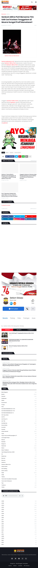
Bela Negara (19, 392)
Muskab (19, 442)
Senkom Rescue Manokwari (12, 55)
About (14, 565)
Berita (8, 14)
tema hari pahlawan (19, 481)
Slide (19, 473)
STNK (19, 475)
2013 (19, 528)
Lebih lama (33, 208)
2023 (19, 507)
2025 (19, 503)
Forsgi (19, 404)
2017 (19, 520)
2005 (19, 536)
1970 (19, 544)
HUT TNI (19, 421)
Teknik (19, 477)
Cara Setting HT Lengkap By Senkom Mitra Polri (21, 333)
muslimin (4, 123)
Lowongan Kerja (19, 437)
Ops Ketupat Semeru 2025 (19, 452)
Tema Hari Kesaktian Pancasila (19, 479)
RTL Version (26, 565)
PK (19, 454)
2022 (19, 509)
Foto (19, 406)
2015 (19, 524)
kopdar (19, 429)
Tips (19, 483)
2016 (19, 522)
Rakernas (19, 456)
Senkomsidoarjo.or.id (8, 61)
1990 (19, 540)
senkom (19, 462)
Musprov (19, 444)
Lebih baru (4, 208)
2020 (19, 513)
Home (10, 565)
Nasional (19, 446)
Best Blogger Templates (22, 563)
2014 (19, 526)
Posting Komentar (6, 205)
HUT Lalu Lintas (19, 415)
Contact (20, 565)
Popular (7, 330)
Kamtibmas (19, 423)
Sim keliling (19, 468)
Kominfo (19, 427)
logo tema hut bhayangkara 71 (19, 435)
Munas (19, 440)
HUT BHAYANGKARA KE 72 (19, 413)
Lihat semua (33, 160)
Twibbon (19, 485)
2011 (19, 532)
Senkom (12, 102)
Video (19, 487)
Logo (19, 433)
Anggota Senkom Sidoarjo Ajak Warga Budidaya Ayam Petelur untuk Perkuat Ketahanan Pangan (28, 176)
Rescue (19, 458)
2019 (19, 515)
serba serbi (19, 466)
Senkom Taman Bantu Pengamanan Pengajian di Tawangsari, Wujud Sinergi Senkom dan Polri (9, 176)
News (19, 448)
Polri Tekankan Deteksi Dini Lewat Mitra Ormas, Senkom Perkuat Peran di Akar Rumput (9, 195)
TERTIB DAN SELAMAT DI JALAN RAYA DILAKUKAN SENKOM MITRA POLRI (21, 340)
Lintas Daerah (18, 152)
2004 (19, 538)
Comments (31, 330)
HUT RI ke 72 (19, 419)
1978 (19, 542)
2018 (19, 517)
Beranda (4, 14)
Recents (19, 330)
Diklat (19, 400)
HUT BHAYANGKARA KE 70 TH (19, 409)
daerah (11, 152)
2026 (19, 501)
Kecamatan (19, 425)
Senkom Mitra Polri (10, 63)
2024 (19, 505)
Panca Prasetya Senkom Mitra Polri (18, 346)
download (19, 402)
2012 (19, 530)
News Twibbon (19, 450)
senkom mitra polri (19, 464)
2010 (19, 534)
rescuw (19, 460)
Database (19, 398)
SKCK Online (19, 471)
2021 (19, 511)
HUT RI (19, 417)
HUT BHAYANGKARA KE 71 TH (19, 411)
